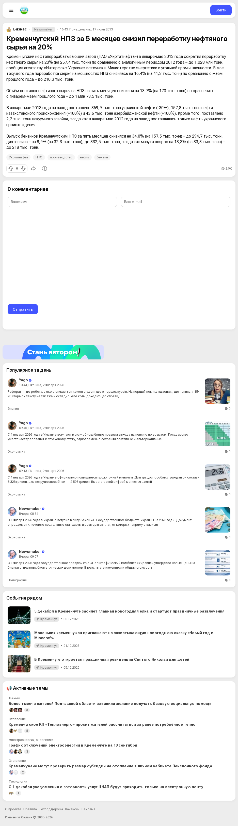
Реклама (88, 809)
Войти (221, 10)
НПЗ (39, 157)
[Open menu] (11, 10)
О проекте (13, 809)
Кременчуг (48, 619)
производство (61, 157)
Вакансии (72, 809)
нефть (84, 157)
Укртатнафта (18, 157)
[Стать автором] (119, 352)
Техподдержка (51, 809)
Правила (30, 809)
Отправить (23, 309)
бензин (102, 157)
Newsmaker (43, 29)
